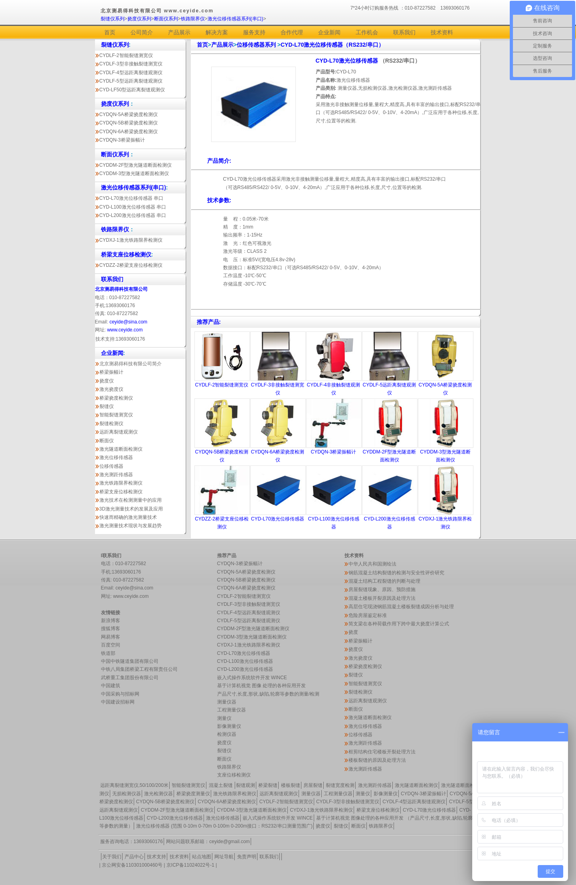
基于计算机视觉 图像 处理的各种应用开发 (261, 685)
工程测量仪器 (231, 710)
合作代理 (292, 32)
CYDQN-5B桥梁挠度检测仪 (128, 123)
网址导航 (224, 856)
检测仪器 (226, 734)
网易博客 (110, 637)
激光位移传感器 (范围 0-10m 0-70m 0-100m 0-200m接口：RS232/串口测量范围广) (224, 826)
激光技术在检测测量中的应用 (130, 500)
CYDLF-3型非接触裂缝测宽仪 (130, 64)
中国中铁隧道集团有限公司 (129, 661)
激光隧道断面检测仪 (121, 449)
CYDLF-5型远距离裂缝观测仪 (130, 81)
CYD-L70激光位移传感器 (348, 60)
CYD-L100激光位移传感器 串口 (132, 207)
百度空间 (110, 645)
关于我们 (111, 856)
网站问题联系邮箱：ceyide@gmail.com (208, 841)
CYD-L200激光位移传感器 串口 (132, 215)
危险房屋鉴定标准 (367, 615)
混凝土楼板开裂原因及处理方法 (382, 598)
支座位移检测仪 (234, 775)
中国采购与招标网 (120, 694)
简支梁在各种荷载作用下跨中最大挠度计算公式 (398, 624)
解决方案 (217, 32)
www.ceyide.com (125, 330)
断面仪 (106, 440)
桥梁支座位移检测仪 (121, 492)
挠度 (353, 632)
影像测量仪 (229, 726)
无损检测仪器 (126, 793)
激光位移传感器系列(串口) (235, 19)
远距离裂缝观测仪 (118, 432)
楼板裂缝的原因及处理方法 (377, 760)
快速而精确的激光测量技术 (128, 517)
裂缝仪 (106, 406)
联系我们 (404, 32)
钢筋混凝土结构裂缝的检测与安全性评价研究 (396, 573)
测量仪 (224, 718)
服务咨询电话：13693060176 (131, 841)
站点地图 (201, 856)
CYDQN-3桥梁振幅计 (122, 140)
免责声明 (246, 856)
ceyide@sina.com (128, 322)
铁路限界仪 (193, 19)
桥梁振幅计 (111, 372)
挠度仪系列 (139, 19)
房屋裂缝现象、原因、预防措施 (382, 589)
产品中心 (134, 856)
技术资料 (442, 32)
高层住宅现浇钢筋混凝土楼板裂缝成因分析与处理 (401, 606)
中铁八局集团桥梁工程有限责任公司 (139, 669)
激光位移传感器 (116, 457)
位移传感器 (111, 466)
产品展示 (179, 32)
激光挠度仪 (111, 389)
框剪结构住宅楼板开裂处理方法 (382, 752)
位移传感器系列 (257, 44)
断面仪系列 (166, 19)
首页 (109, 32)
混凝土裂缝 (221, 785)
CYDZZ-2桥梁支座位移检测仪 (131, 265)
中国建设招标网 (118, 702)
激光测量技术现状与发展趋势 (130, 525)
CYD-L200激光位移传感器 (245, 669)
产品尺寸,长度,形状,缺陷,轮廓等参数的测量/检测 (268, 694)
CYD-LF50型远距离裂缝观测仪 (132, 90)
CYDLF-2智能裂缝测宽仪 (126, 55)
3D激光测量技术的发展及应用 (131, 509)
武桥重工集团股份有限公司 (129, 677)
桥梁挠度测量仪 (193, 793)
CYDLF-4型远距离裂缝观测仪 (130, 72)
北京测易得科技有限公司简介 (130, 364)
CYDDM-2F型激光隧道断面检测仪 (135, 165)
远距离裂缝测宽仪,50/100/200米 (134, 785)
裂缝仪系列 (113, 19)
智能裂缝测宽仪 (116, 415)
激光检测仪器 (158, 793)
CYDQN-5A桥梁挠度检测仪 (128, 114)
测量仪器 (226, 702)
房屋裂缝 (313, 785)
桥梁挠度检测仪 (116, 398)
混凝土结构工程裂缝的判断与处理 (384, 581)
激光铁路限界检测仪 (121, 483)
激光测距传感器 (116, 474)
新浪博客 (110, 620)
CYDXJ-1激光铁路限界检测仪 (130, 240)
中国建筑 (110, 685)
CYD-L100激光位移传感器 (245, 661)
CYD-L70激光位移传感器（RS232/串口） (332, 44)
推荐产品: (209, 322)
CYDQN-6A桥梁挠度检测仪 (128, 131)
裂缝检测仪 (111, 423)
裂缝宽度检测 (340, 785)
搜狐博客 (110, 628)
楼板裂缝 (290, 785)
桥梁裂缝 (267, 785)
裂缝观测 (245, 785)
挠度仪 (106, 381)
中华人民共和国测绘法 (372, 564)
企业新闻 (329, 32)
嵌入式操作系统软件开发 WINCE (252, 677)
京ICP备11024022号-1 (190, 865)
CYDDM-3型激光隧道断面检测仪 (134, 173)
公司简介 (142, 32)
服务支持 (254, 32)
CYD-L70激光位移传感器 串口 (131, 198)
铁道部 (108, 653)
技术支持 (156, 856)
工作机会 (367, 32)
